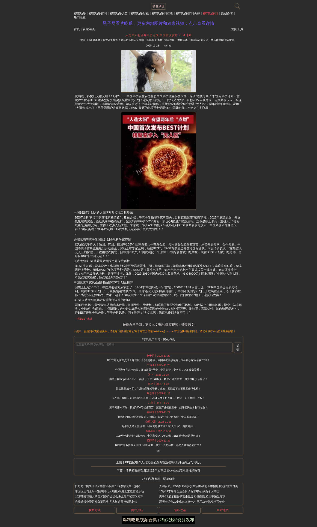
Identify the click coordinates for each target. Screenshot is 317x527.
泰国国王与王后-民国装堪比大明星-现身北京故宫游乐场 (109, 491)
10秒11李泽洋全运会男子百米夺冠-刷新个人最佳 (189, 491)
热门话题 (80, 17)
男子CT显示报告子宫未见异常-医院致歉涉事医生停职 (192, 496)
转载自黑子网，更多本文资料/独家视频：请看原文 (158, 324)
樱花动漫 (80, 13)
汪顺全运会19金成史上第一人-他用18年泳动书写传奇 (192, 501)
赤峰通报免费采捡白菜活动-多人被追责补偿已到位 (106, 501)
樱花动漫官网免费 (188, 13)
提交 (237, 347)
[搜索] (237, 5)
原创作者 (227, 13)
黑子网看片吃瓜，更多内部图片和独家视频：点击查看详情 (158, 23)
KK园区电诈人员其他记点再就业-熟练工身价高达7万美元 (163, 462)
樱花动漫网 (210, 13)
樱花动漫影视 (140, 13)
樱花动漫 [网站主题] (158, 6)
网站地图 (223, 510)
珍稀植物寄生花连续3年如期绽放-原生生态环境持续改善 (163, 470)
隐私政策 (180, 510)
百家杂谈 (89, 29)
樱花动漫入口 (119, 13)
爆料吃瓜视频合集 (140, 519)
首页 (77, 29)
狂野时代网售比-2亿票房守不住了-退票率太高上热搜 (107, 486)
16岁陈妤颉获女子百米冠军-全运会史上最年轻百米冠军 (109, 496)
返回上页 (237, 29)
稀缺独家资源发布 (177, 519)
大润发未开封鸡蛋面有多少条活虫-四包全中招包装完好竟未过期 (198, 486)
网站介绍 (137, 510)
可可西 (167, 45)
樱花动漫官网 (98, 13)
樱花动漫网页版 (162, 13)
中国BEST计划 (83, 318)
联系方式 (95, 510)
